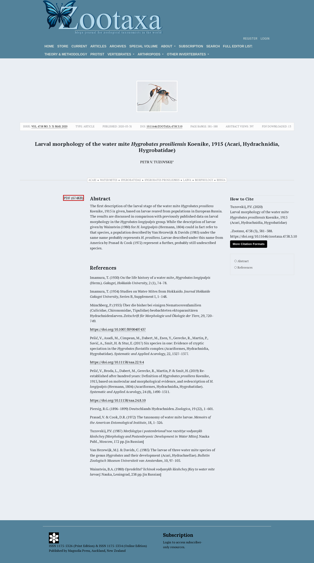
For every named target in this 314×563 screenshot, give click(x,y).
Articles (98, 46)
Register (250, 38)
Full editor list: (238, 46)
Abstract (243, 261)
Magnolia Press (79, 550)
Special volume (143, 46)
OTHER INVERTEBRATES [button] (187, 54)
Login (265, 38)
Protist (97, 54)
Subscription (191, 46)
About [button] (167, 46)
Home (49, 46)
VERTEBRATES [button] (120, 54)
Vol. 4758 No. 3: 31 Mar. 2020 (49, 126)
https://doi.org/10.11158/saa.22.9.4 (117, 362)
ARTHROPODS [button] (149, 54)
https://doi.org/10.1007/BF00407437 (118, 329)
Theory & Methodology (65, 54)
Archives (118, 46)
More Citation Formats (249, 244)
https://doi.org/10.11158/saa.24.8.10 (118, 400)
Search (213, 46)
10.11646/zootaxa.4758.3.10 (164, 126)
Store (62, 46)
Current (79, 46)
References (245, 267)
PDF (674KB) (73, 198)
